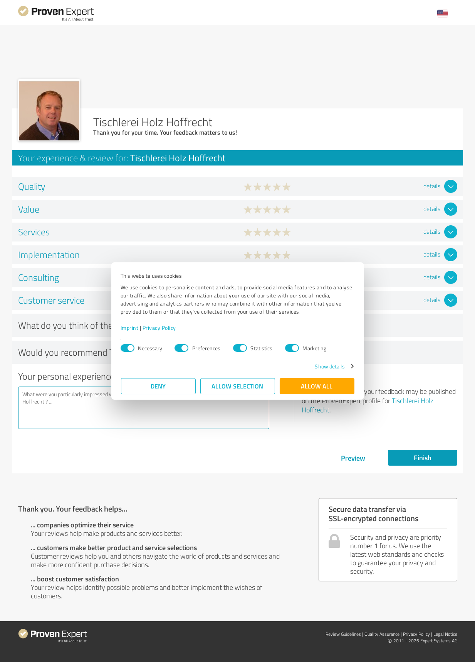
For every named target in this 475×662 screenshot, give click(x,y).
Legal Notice (445, 634)
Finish (422, 458)
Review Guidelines (343, 634)
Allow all (317, 386)
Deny (158, 386)
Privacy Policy (159, 327)
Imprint (130, 327)
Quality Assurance (381, 634)
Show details (329, 366)
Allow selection (238, 386)
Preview (353, 458)
